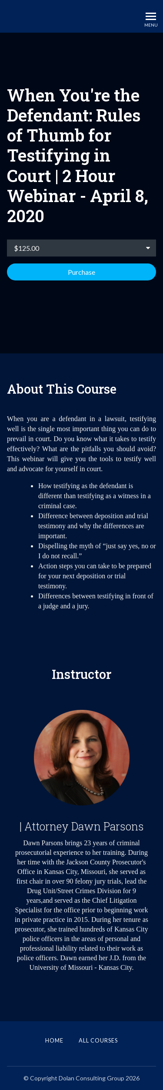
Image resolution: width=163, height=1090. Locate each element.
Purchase (81, 272)
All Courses (98, 1040)
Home (54, 1040)
